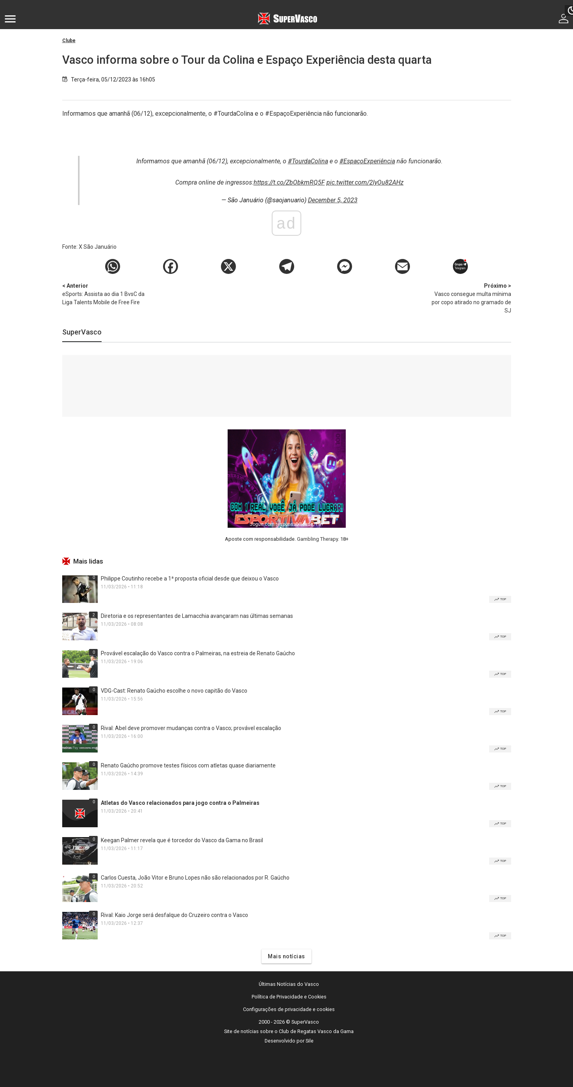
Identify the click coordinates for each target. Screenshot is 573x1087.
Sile (309, 1041)
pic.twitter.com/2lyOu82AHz (365, 182)
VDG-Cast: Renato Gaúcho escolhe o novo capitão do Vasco (174, 691)
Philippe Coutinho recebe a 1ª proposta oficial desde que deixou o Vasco (190, 578)
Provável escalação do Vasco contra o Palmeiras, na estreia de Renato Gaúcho (198, 653)
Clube (69, 40)
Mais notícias (286, 956)
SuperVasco (82, 332)
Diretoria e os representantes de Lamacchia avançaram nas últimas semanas (197, 616)
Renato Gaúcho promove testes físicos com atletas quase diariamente (188, 765)
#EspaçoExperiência (367, 161)
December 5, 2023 (333, 200)
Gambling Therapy (317, 539)
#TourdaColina (308, 161)
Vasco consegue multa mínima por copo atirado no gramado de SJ (469, 298)
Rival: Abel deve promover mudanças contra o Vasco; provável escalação (191, 728)
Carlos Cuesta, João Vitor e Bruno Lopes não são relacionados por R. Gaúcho (195, 877)
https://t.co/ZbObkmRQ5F (289, 182)
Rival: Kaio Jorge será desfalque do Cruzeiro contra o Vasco (174, 915)
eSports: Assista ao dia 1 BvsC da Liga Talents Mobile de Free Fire (103, 293)
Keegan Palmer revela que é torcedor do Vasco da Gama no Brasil (182, 840)
